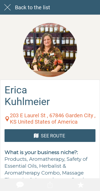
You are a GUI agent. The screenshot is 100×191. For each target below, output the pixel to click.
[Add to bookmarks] (80, 184)
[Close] (7, 7)
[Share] (49, 184)
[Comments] (19, 184)
